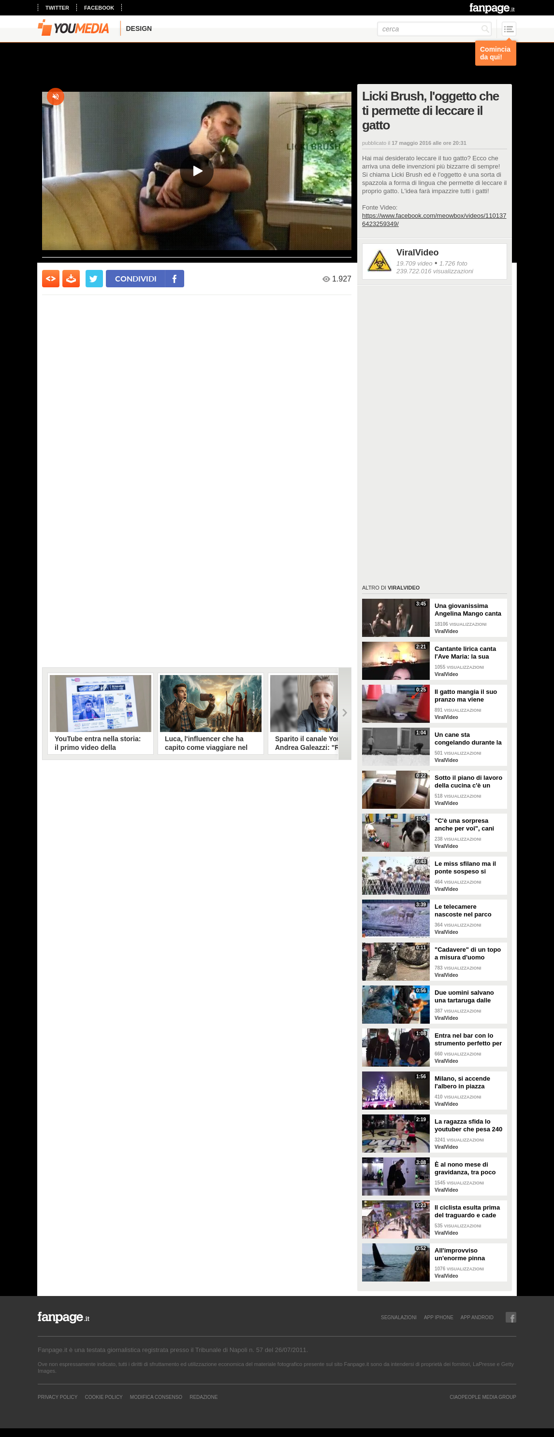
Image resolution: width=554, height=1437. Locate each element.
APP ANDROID (477, 1317)
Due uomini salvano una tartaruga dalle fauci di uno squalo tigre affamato (464, 996)
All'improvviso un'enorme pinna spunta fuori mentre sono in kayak (464, 1254)
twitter (57, 8)
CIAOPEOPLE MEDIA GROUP (483, 1397)
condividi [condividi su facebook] (136, 278)
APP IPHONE (438, 1317)
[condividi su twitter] (94, 278)
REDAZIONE (204, 1397)
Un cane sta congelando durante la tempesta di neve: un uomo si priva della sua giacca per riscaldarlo (469, 739)
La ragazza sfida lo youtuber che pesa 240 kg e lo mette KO (468, 1125)
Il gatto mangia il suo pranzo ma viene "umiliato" (466, 696)
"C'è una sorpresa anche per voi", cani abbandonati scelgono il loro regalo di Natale (468, 824)
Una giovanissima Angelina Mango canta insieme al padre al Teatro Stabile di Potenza (468, 610)
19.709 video (414, 263)
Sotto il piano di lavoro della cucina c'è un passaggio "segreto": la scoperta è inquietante (468, 781)
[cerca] (434, 29)
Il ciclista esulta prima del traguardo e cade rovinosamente (467, 1211)
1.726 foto (453, 263)
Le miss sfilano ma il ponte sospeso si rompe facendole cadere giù (465, 867)
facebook (99, 8)
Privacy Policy (57, 1397)
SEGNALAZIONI (399, 1317)
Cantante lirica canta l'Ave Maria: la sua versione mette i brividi (469, 653)
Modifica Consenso (156, 1397)
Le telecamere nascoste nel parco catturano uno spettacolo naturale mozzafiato (463, 910)
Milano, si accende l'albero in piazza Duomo (462, 1082)
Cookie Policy (103, 1397)
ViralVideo (417, 252)
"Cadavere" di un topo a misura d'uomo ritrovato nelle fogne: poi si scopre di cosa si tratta (469, 953)
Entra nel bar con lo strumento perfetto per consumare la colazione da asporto (468, 1039)
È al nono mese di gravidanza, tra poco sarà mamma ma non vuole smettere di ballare (466, 1168)
